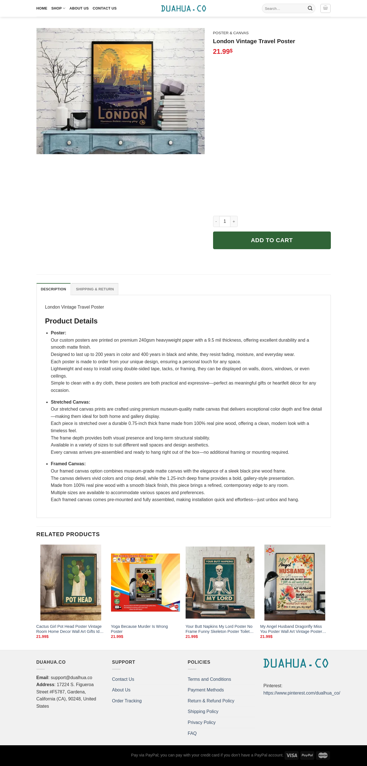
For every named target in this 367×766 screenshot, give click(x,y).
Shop (58, 8)
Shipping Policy (203, 711)
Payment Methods (206, 690)
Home (41, 8)
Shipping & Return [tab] (95, 289)
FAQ (192, 733)
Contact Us (105, 8)
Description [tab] (53, 289)
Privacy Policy (202, 722)
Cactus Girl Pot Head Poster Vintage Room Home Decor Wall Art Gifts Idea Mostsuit (70, 629)
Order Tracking (127, 700)
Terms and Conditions (209, 679)
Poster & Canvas (231, 33)
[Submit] (310, 8)
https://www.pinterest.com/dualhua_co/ (302, 693)
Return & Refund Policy (211, 700)
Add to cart (272, 240)
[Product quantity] (224, 221)
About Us (79, 8)
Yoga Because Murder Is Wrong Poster (139, 629)
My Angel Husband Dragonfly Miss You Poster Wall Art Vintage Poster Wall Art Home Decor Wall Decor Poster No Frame (291, 629)
